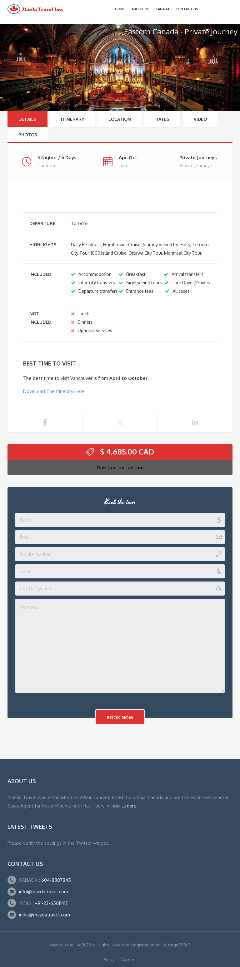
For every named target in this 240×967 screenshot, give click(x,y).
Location (119, 119)
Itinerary (72, 119)
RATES (162, 119)
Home (120, 9)
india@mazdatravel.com (44, 915)
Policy (109, 959)
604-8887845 (55, 880)
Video (200, 119)
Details (27, 119)
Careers (129, 959)
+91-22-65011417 (51, 903)
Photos (27, 134)
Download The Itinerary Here (54, 391)
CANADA (162, 9)
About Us (140, 9)
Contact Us (187, 9)
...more (129, 806)
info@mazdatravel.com (43, 892)
